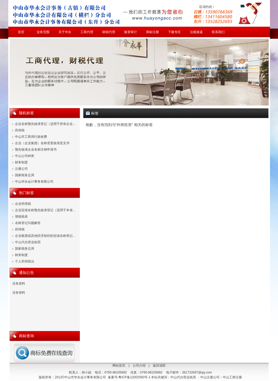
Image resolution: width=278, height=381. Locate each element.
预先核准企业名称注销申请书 (36, 149)
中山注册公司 (210, 377)
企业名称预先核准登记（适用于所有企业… (45, 124)
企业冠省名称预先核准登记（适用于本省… (45, 210)
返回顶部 (159, 365)
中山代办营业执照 (28, 242)
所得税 (20, 130)
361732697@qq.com (197, 372)
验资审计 (130, 32)
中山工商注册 (232, 377)
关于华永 (64, 32)
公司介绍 (139, 365)
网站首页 (118, 365)
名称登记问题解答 (28, 223)
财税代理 (108, 32)
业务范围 (43, 32)
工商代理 (86, 32)
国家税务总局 (24, 175)
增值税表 (21, 216)
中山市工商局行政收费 (31, 137)
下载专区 (174, 32)
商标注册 (152, 32)
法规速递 (196, 32)
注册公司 (21, 169)
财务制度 (21, 162)
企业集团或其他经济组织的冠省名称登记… (45, 236)
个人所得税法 (24, 261)
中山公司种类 (24, 156)
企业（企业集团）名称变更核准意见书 (42, 143)
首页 (21, 32)
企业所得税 (23, 204)
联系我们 (218, 32)
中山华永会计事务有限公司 (34, 181)
